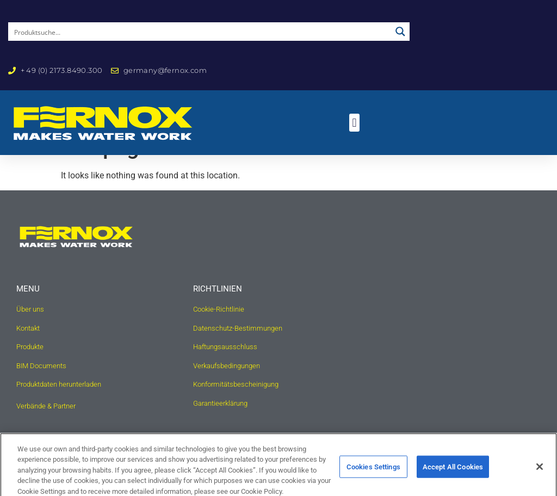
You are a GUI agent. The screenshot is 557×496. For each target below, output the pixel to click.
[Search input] (200, 31)
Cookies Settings (373, 473)
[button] (354, 123)
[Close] (540, 474)
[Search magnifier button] (400, 31)
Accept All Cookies (453, 473)
